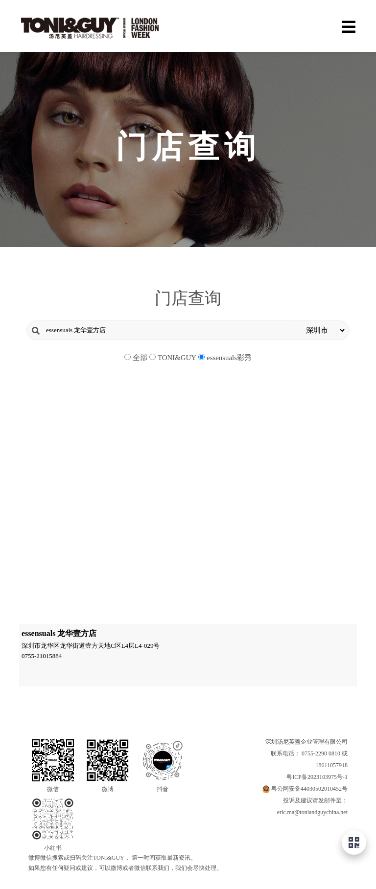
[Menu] (348, 25)
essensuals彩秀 (229, 358)
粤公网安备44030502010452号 (309, 788)
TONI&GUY (177, 358)
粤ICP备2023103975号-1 (317, 777)
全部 (140, 358)
